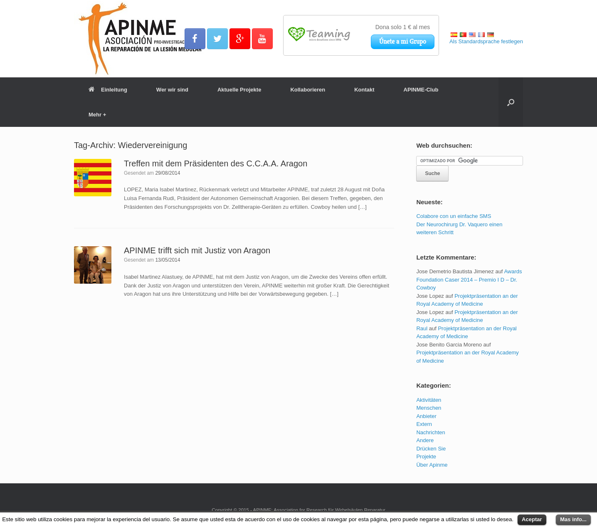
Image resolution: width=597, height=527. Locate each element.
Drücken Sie (431, 448)
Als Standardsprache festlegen (486, 41)
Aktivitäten (428, 400)
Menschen (428, 408)
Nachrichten (430, 432)
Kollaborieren (307, 90)
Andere (425, 440)
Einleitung (108, 90)
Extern (424, 424)
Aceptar (532, 519)
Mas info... (573, 519)
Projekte (426, 456)
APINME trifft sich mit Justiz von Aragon (197, 250)
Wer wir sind (172, 90)
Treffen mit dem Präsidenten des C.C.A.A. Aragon (215, 163)
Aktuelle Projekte (239, 90)
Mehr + (97, 114)
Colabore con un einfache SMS (453, 216)
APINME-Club (421, 90)
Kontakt (364, 90)
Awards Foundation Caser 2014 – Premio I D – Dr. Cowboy (469, 279)
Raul (421, 328)
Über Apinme (431, 465)
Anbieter (426, 416)
